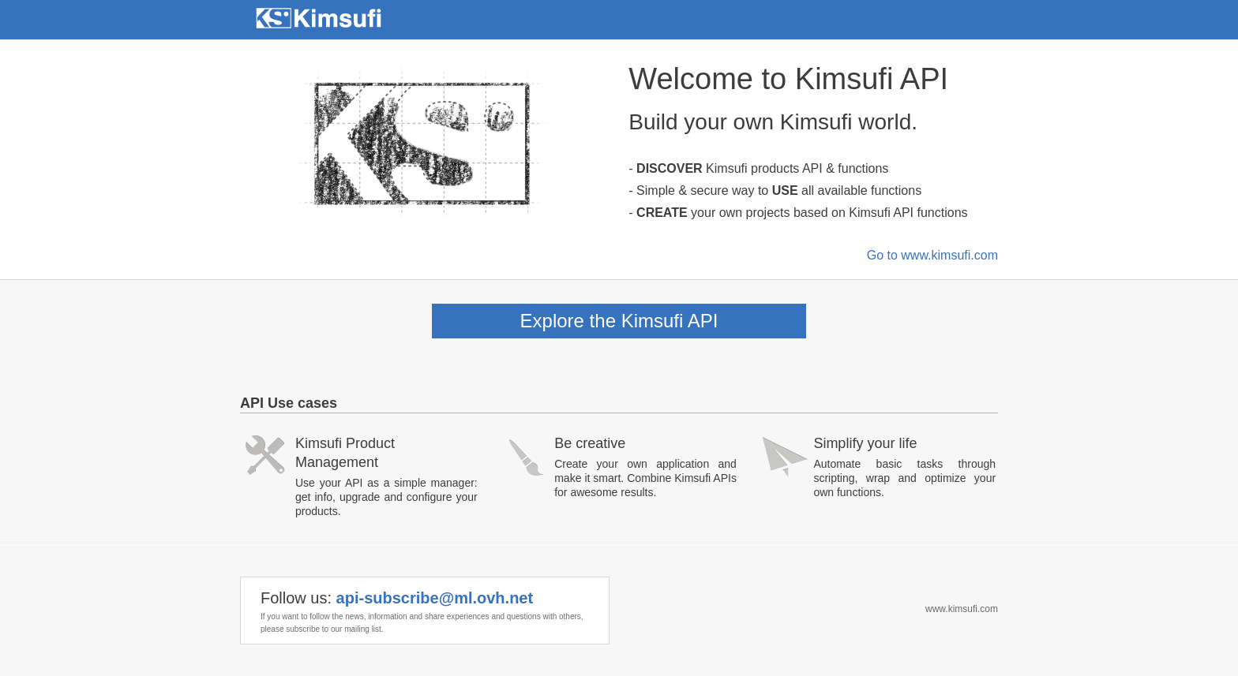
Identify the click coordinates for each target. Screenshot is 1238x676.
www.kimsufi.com (961, 608)
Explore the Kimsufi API (619, 320)
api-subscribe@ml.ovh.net (435, 598)
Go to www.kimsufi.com (932, 255)
